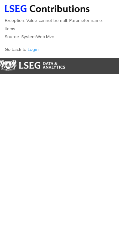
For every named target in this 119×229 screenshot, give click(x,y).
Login (33, 49)
